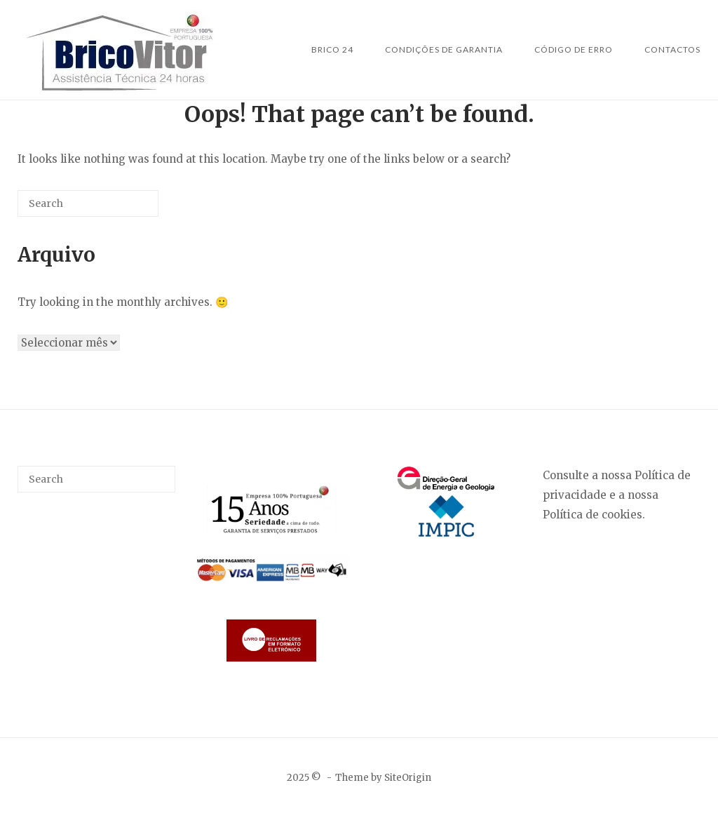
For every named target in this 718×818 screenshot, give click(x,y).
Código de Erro (573, 49)
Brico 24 (332, 49)
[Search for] (88, 203)
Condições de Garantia (444, 49)
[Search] (127, 209)
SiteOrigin (407, 778)
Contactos (672, 49)
